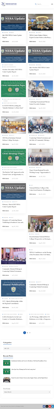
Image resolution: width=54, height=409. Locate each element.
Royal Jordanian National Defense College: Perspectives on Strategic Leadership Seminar (39, 241)
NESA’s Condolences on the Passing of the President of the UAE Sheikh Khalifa (40, 257)
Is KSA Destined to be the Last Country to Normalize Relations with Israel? (12, 321)
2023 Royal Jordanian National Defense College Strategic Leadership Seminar (11, 142)
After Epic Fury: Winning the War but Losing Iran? (23, 369)
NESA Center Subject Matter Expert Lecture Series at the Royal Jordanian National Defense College (40, 39)
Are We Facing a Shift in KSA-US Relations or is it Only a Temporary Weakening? (40, 321)
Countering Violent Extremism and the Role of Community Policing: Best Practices (39, 142)
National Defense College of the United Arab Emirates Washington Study (39, 192)
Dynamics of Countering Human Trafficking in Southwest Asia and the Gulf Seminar (12, 225)
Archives (6, 389)
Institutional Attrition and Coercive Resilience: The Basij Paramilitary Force (29, 361)
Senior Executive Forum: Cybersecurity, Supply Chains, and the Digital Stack (29, 378)
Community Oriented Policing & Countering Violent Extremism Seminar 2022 (12, 273)
